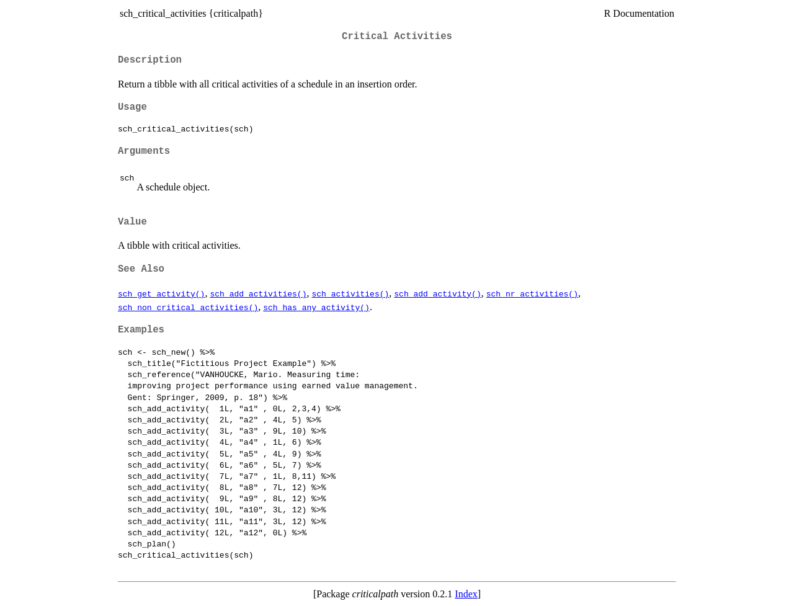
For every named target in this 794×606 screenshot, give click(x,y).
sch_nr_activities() (532, 293)
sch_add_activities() (258, 293)
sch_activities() (350, 293)
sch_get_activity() (161, 293)
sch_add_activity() (437, 293)
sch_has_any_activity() (316, 307)
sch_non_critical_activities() (188, 307)
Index (466, 594)
